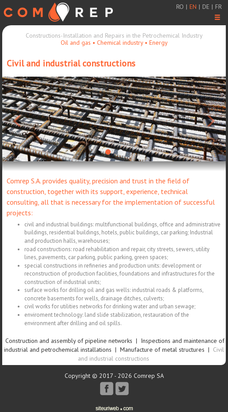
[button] (19, 119)
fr (218, 7)
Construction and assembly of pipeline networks (68, 341)
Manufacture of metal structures (162, 350)
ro (180, 7)
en (193, 7)
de (205, 7)
